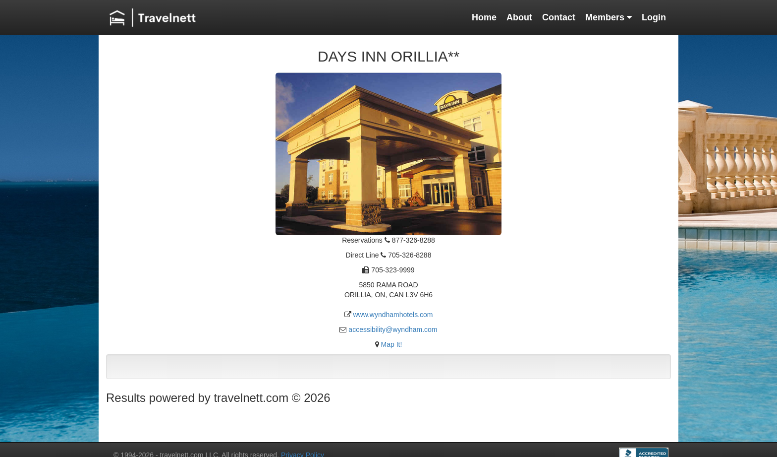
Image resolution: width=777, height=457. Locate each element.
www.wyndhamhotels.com (393, 315)
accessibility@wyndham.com (392, 329)
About (519, 17)
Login (654, 17)
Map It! (391, 344)
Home (484, 17)
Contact (558, 17)
